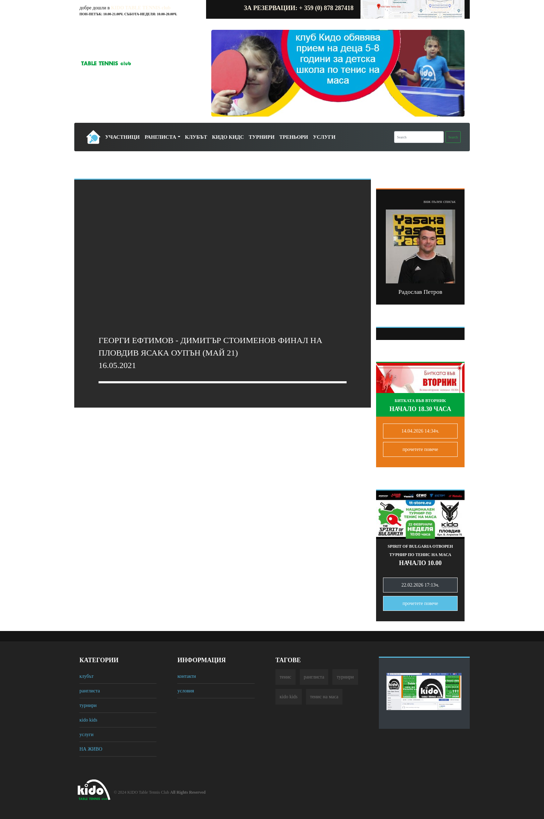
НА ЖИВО (90, 749)
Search (453, 137)
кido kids (88, 720)
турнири (87, 705)
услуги (86, 734)
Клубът (196, 137)
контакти (186, 676)
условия (185, 690)
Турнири (261, 137)
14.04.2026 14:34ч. (420, 431)
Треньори (293, 137)
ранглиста (89, 690)
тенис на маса (324, 696)
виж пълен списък (440, 201)
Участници (122, 137)
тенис (285, 677)
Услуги (324, 137)
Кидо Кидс (228, 137)
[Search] (419, 137)
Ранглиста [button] (160, 137)
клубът (86, 676)
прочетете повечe (420, 449)
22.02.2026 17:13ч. (420, 585)
